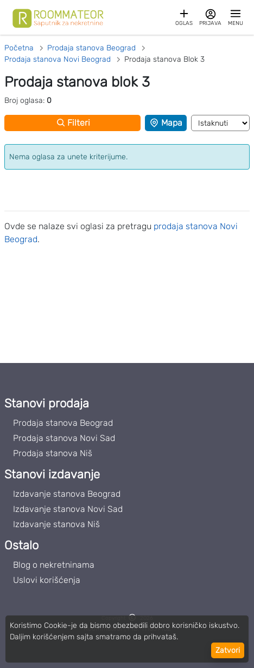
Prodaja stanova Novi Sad (64, 438)
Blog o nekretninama (53, 565)
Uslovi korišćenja (46, 580)
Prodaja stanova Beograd (63, 423)
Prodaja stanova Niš (52, 453)
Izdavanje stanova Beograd (66, 494)
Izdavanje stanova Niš (56, 524)
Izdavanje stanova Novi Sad (68, 509)
